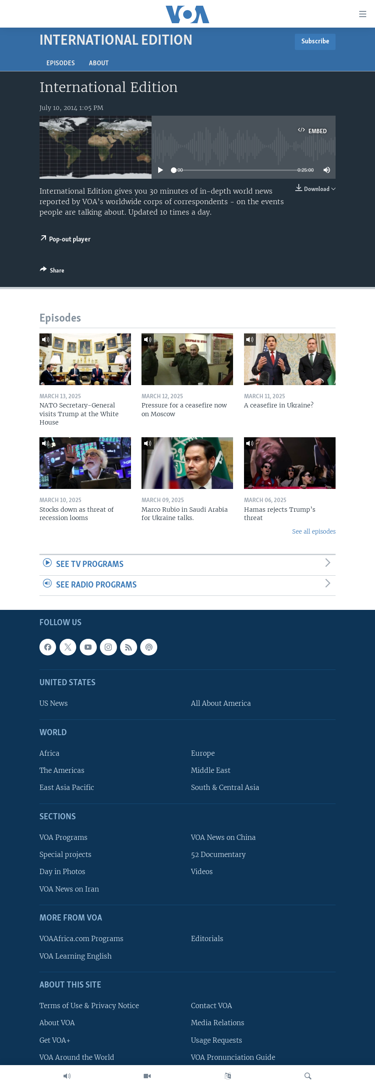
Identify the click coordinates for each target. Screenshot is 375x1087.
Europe (203, 754)
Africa (49, 754)
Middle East (210, 771)
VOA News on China (223, 838)
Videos (202, 872)
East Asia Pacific (66, 788)
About (99, 63)
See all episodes (314, 531)
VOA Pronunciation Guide (233, 1057)
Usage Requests (216, 1040)
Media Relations (217, 1023)
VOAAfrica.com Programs (81, 939)
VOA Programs (63, 838)
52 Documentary (218, 855)
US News (53, 704)
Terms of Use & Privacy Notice (89, 1006)
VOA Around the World (76, 1057)
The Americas (62, 771)
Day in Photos (62, 872)
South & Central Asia (225, 788)
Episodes (60, 63)
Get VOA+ (55, 1040)
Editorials (207, 939)
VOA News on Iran (69, 889)
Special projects (65, 855)
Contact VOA (211, 1006)
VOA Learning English (75, 956)
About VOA (57, 1023)
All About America (221, 704)
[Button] (52, 272)
